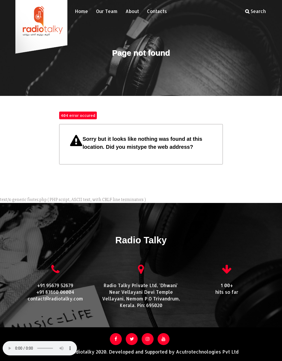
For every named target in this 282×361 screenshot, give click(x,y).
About (132, 11)
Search (255, 11)
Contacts (157, 11)
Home (81, 11)
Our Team (107, 11)
